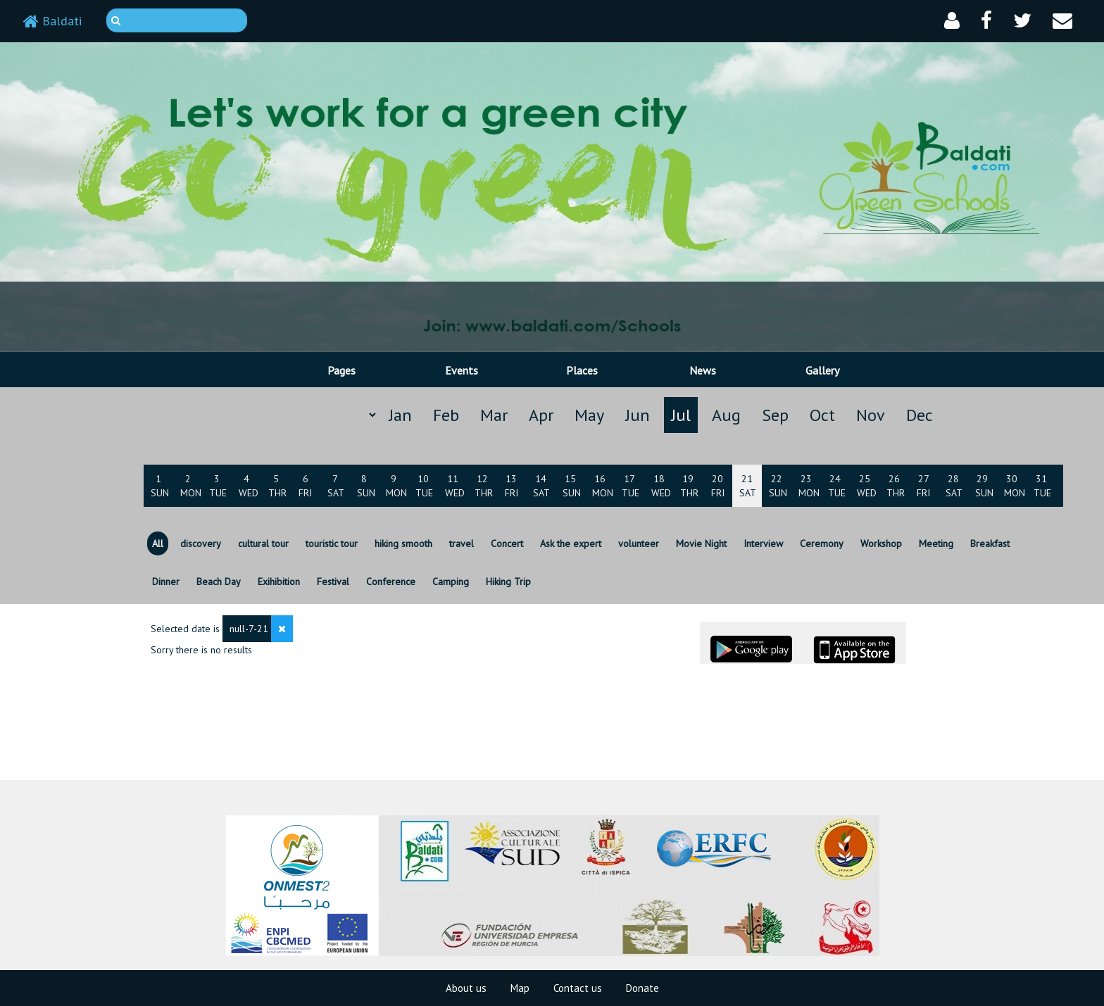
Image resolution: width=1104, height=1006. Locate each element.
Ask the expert (570, 543)
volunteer (638, 543)
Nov (870, 415)
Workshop (881, 543)
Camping (450, 581)
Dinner (166, 581)
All (157, 543)
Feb (446, 415)
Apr (541, 415)
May (589, 415)
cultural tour (263, 543)
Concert (507, 543)
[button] (952, 21)
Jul (681, 415)
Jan (400, 415)
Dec (919, 415)
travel (461, 543)
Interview (763, 543)
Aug (726, 415)
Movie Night (701, 543)
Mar (494, 415)
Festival (333, 581)
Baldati (52, 21)
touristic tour (332, 543)
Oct (822, 415)
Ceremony (821, 543)
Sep (775, 415)
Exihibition (279, 581)
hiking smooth (403, 543)
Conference (390, 581)
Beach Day (218, 581)
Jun (637, 415)
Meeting (936, 543)
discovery (200, 543)
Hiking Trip (508, 581)
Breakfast (990, 543)
